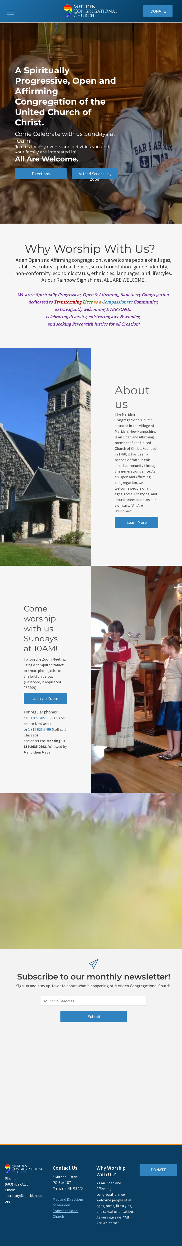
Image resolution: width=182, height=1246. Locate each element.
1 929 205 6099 (41, 718)
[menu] (10, 13)
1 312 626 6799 (39, 729)
